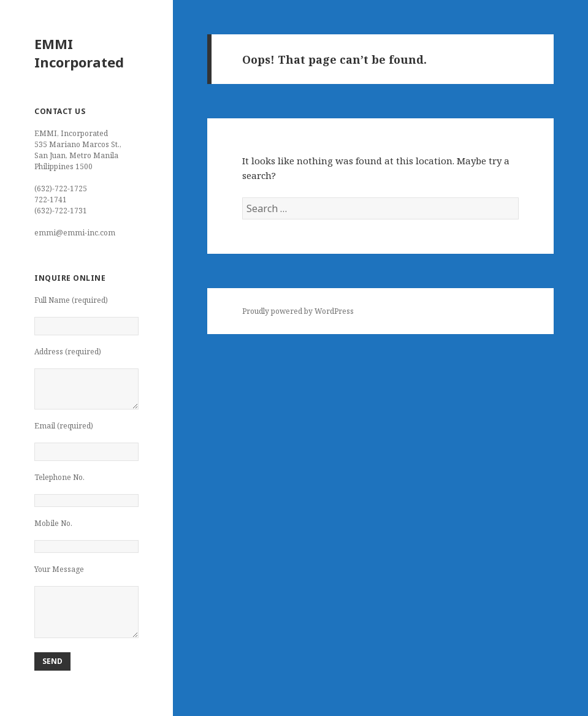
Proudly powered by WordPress (298, 311)
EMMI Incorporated (79, 52)
